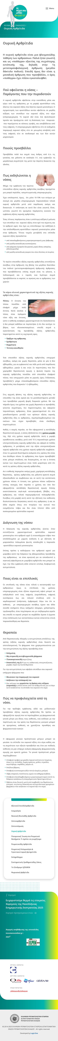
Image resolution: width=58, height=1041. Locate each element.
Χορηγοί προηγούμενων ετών (19, 912)
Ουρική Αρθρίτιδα (14, 28)
